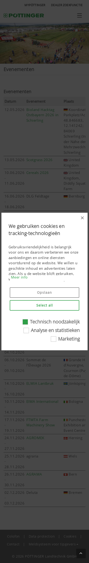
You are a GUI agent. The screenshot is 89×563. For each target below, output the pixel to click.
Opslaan (44, 292)
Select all (44, 305)
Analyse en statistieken (55, 330)
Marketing (69, 339)
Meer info (19, 277)
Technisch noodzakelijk (55, 321)
